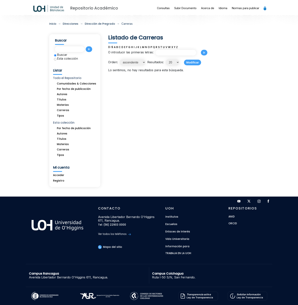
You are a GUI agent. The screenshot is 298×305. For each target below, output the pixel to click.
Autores (62, 94)
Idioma (223, 8)
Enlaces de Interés (177, 231)
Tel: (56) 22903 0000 (112, 225)
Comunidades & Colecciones (76, 83)
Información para (177, 246)
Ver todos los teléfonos (114, 234)
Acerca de (207, 8)
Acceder (58, 175)
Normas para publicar (245, 8)
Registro (58, 181)
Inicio (52, 24)
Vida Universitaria (177, 239)
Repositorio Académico (94, 8)
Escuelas (171, 224)
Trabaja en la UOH (178, 253)
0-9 (110, 47)
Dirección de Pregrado (100, 24)
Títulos (61, 99)
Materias (63, 105)
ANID (231, 216)
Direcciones (70, 24)
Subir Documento (185, 8)
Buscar (60, 55)
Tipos (60, 116)
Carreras (63, 110)
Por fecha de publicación (74, 89)
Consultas (163, 8)
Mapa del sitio (110, 247)
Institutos (171, 217)
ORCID (232, 223)
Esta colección (66, 58)
